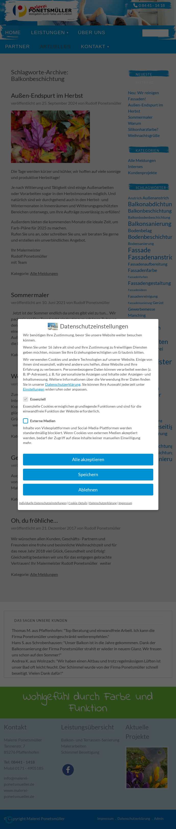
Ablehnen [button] (88, 484)
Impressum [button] (125, 497)
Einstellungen (33, 383)
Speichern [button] (88, 469)
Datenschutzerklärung (62, 379)
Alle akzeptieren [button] (88, 454)
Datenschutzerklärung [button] (103, 497)
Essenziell (36, 393)
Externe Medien (41, 415)
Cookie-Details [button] (77, 497)
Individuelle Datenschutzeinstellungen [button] (43, 497)
